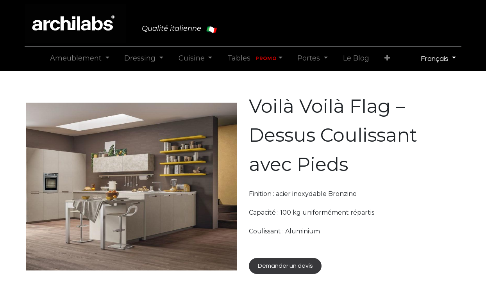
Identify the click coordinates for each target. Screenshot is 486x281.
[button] (387, 58)
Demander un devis (285, 266)
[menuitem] (356, 58)
